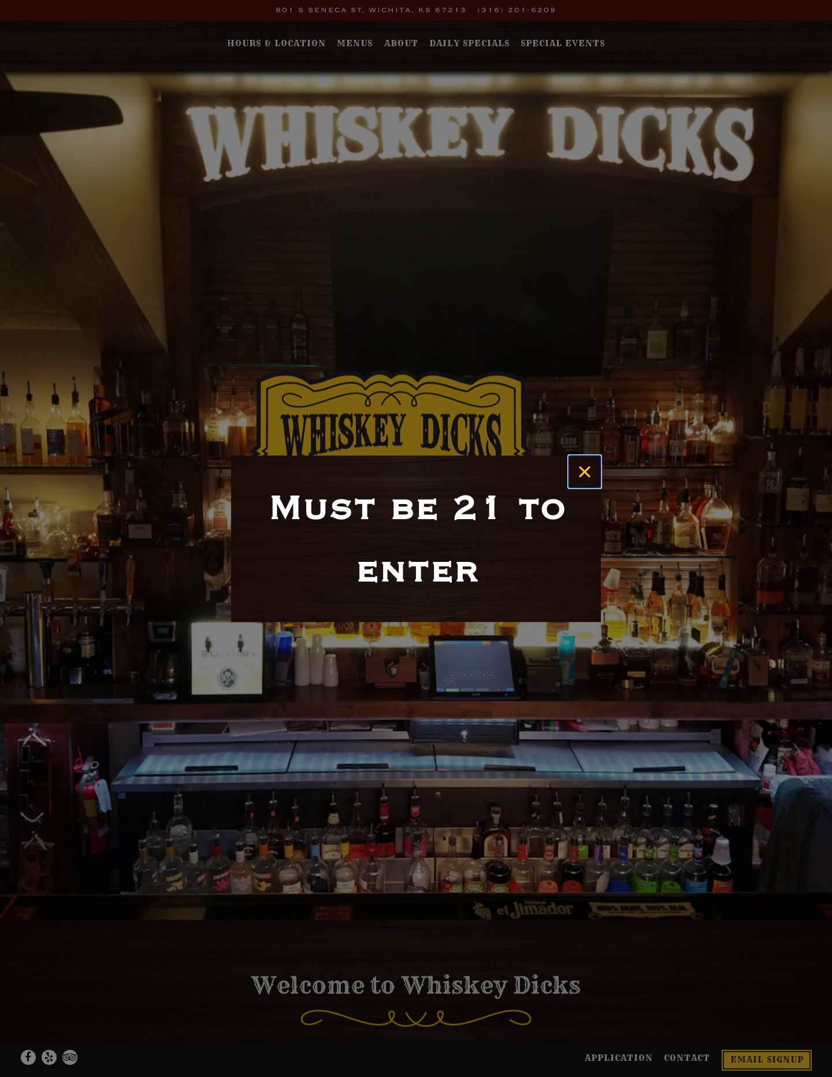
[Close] (585, 472)
